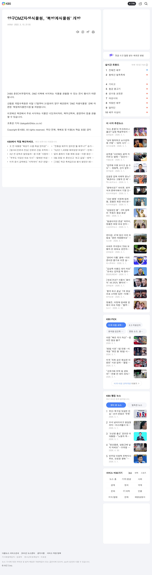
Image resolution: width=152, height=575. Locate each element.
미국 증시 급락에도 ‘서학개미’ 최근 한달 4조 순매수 (30, 161)
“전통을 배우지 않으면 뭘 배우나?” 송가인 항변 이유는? (74, 146)
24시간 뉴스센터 (28, 553)
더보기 (126, 383)
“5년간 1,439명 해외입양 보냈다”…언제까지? (74, 150)
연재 (126, 497)
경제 (113, 485)
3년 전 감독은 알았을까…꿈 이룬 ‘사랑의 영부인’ (30, 153)
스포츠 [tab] (143, 472)
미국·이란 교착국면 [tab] (116, 325)
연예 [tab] (136, 472)
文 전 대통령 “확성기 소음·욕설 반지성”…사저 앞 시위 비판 (30, 146)
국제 (140, 485)
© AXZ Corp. (7, 565)
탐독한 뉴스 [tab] (137, 405)
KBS (8, 3)
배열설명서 (140, 497)
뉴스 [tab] (130, 472)
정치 (126, 485)
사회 (140, 479)
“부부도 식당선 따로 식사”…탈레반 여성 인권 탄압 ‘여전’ (30, 157)
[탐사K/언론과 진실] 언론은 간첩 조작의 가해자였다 (30, 150)
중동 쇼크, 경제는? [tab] (137, 331)
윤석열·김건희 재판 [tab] (116, 331)
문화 (113, 491)
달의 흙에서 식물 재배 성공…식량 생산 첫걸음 (74, 153)
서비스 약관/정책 (54, 553)
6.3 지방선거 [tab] (135, 325)
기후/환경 (126, 479)
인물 (140, 491)
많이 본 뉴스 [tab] (116, 405)
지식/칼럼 (113, 497)
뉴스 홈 (112, 479)
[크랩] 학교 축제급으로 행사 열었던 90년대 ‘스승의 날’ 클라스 (74, 161)
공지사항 (41, 553)
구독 (132, 3)
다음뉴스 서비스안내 (10, 553)
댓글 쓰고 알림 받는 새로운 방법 (126, 55)
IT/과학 (126, 491)
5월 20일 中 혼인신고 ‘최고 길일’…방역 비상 (74, 157)
